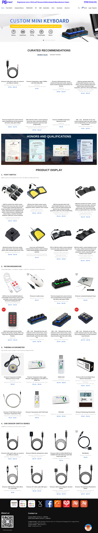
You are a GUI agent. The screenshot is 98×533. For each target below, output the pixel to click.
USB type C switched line (36, 456)
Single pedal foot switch (82, 89)
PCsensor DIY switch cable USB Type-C (36, 487)
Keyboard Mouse (9, 125)
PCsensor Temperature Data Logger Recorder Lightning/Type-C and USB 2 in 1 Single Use (37, 378)
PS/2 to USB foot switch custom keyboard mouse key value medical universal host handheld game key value (61, 249)
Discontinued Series (89, 298)
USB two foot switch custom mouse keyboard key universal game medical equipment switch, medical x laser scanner (37, 206)
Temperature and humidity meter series (37, 86)
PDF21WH (61, 412)
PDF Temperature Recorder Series (39, 382)
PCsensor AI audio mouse (37, 296)
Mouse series (41, 298)
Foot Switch (91, 89)
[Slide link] (49, 28)
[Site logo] (7, 2)
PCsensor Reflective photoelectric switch (37, 453)
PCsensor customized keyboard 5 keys (85, 296)
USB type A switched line (15, 85)
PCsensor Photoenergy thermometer (85, 412)
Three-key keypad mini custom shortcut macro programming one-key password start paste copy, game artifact (12, 121)
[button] (3, 151)
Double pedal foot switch (31, 126)
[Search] (78, 8)
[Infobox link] (43, 2)
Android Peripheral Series (87, 380)
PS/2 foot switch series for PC (61, 254)
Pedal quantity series (88, 212)
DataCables (6, 85)
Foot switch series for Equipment (39, 254)
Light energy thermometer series (88, 414)
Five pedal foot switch (9, 217)
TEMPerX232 (61, 377)
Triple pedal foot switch (85, 213)
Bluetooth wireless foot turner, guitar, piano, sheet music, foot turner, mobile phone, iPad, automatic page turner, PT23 (13, 249)
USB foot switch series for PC (85, 91)
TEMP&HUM (36, 85)
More (94, 380)
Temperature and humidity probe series (61, 125)
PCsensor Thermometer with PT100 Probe (37, 412)
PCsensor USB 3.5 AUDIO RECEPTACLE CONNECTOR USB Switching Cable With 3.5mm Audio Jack (61, 455)
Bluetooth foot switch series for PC (12, 252)
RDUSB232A (85, 453)
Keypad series (17, 125)
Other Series (78, 380)
